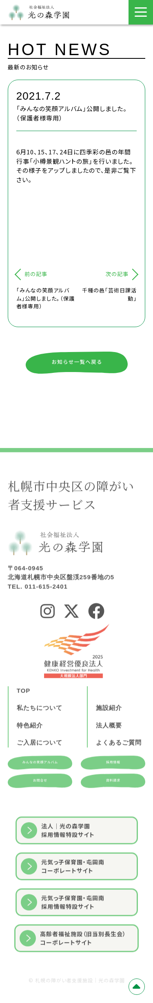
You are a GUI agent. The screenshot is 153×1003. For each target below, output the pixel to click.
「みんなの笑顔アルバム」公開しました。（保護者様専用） (45, 298)
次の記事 (117, 274)
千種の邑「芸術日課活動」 (109, 294)
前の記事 (35, 274)
